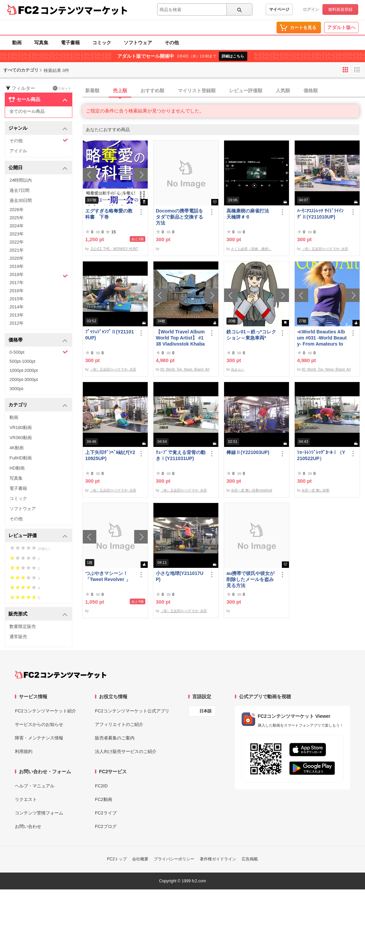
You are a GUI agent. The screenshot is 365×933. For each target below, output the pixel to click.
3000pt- (16, 388)
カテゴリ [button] (38, 405)
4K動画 (16, 447)
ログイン (311, 9)
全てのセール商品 (27, 111)
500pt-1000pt (22, 361)
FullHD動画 (20, 457)
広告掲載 (250, 859)
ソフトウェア (138, 42)
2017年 (16, 282)
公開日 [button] (38, 168)
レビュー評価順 (245, 90)
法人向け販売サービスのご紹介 (125, 751)
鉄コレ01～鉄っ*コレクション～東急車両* (251, 335)
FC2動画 (103, 799)
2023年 (16, 233)
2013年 (16, 315)
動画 (17, 42)
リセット (62, 88)
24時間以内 (20, 180)
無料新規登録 (340, 9)
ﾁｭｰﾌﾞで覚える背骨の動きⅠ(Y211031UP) (180, 455)
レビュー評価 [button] (38, 536)
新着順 (92, 90)
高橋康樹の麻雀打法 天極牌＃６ (250, 214)
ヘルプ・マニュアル (34, 785)
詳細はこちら (233, 56)
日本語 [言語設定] (205, 711)
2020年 (16, 258)
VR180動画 (20, 427)
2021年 (16, 250)
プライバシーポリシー (174, 859)
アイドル (18, 150)
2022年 (16, 242)
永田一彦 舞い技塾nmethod (251, 490)
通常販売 (18, 636)
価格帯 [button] (38, 340)
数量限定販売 (22, 626)
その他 (172, 42)
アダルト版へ (341, 27)
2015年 (16, 298)
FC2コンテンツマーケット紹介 (45, 710)
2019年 (16, 266)
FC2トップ (117, 859)
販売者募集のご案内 (115, 737)
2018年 (38, 275)
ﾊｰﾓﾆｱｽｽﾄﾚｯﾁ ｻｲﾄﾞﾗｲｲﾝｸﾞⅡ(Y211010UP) (320, 214)
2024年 (16, 225)
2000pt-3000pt (23, 379)
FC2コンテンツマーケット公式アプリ (132, 710)
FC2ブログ (106, 826)
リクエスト (26, 799)
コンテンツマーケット (84, 10)
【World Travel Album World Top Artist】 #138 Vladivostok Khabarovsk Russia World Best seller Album (180, 338)
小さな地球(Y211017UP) (179, 576)
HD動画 (17, 468)
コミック (101, 42)
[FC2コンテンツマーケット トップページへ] (60, 674)
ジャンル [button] (38, 128)
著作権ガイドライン (218, 859)
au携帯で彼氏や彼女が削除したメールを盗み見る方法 (250, 579)
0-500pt (38, 352)
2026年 (16, 209)
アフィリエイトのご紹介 (119, 724)
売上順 (120, 90)
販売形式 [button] (38, 614)
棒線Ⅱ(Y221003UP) (247, 452)
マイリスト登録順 (197, 90)
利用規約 (23, 751)
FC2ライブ (106, 812)
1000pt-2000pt (23, 370)
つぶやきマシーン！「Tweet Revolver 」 (107, 576)
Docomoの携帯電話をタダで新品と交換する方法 (179, 217)
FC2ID (101, 785)
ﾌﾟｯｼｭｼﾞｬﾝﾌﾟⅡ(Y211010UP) (109, 335)
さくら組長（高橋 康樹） (251, 249)
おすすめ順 (152, 90)
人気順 (283, 90)
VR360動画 (20, 437)
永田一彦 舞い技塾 (315, 490)
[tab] (223, 91)
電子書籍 (70, 42)
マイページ (279, 9)
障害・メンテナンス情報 (39, 737)
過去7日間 (19, 190)
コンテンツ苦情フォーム (39, 812)
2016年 (16, 290)
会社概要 (140, 859)
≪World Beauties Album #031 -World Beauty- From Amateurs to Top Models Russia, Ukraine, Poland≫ (322, 338)
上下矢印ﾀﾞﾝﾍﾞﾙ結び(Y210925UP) (110, 455)
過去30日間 (20, 200)
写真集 (41, 42)
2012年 (16, 323)
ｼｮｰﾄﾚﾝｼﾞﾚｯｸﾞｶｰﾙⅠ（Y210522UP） (321, 455)
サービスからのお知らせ (39, 724)
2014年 (16, 306)
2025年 (16, 217)
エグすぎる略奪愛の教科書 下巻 (108, 214)
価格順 (310, 90)
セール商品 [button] (38, 99)
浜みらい (237, 369)
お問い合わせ (28, 826)
